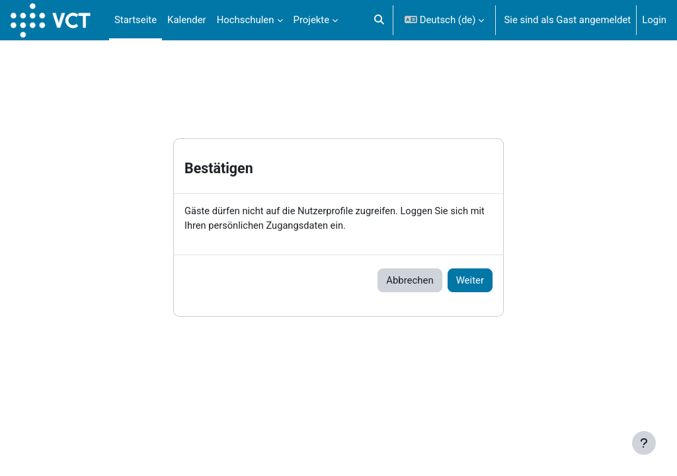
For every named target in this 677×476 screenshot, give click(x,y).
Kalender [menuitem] (186, 20)
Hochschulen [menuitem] (245, 20)
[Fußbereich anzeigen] (644, 443)
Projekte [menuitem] (312, 20)
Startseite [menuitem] (135, 20)
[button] (379, 20)
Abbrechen (409, 280)
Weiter (470, 280)
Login (654, 20)
